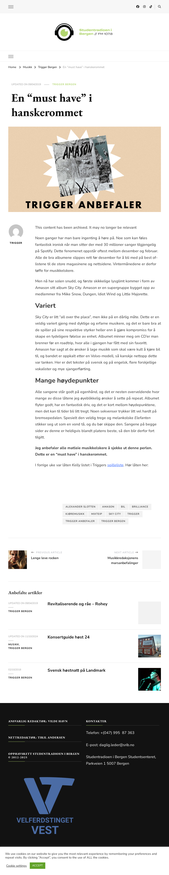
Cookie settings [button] (16, 866)
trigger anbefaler (80, 521)
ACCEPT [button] (37, 865)
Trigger (16, 234)
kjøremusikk (75, 514)
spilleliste (115, 465)
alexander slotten (81, 506)
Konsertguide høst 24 (69, 637)
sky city (115, 514)
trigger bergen (113, 521)
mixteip (96, 514)
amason (108, 506)
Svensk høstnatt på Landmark (76, 670)
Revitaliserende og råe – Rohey (78, 604)
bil (123, 506)
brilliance (140, 506)
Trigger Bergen (64, 84)
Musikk (13, 644)
